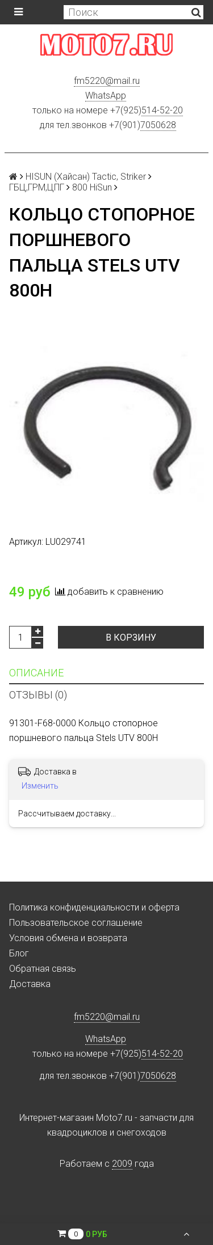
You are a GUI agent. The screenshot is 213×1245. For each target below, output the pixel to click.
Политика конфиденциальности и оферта (94, 907)
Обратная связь (42, 968)
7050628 (158, 125)
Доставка (30, 984)
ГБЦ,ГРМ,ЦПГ (36, 187)
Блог (19, 953)
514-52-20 (162, 110)
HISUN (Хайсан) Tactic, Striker (86, 176)
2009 (122, 1163)
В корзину (131, 637)
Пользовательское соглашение (76, 922)
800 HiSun (92, 187)
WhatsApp (105, 95)
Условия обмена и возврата (68, 938)
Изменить (40, 785)
